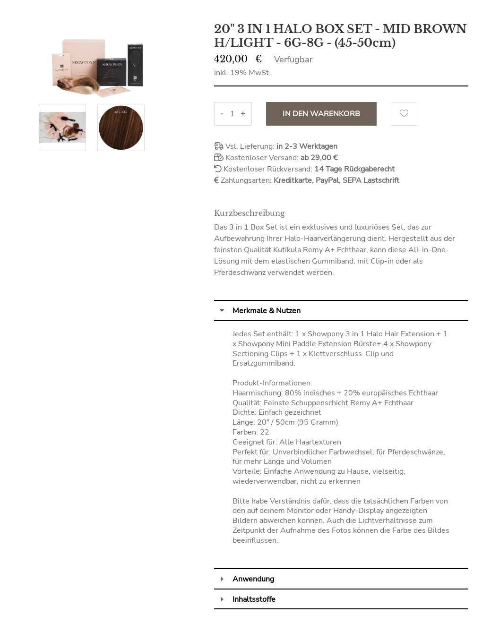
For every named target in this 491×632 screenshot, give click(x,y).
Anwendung (253, 579)
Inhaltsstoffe (254, 599)
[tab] (341, 310)
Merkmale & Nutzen (267, 311)
